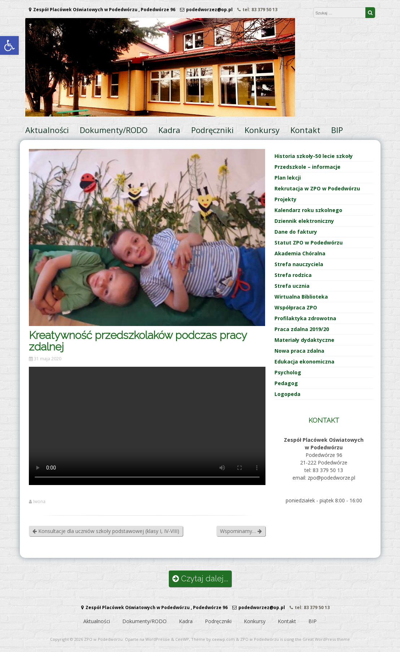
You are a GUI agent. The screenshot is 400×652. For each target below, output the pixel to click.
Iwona (39, 501)
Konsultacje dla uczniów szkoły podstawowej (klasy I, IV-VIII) (105, 531)
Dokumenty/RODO (114, 129)
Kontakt (305, 129)
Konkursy (262, 129)
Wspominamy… (241, 531)
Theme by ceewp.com (213, 639)
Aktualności (47, 129)
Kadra (169, 129)
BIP (337, 129)
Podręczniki (212, 129)
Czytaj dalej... (200, 578)
